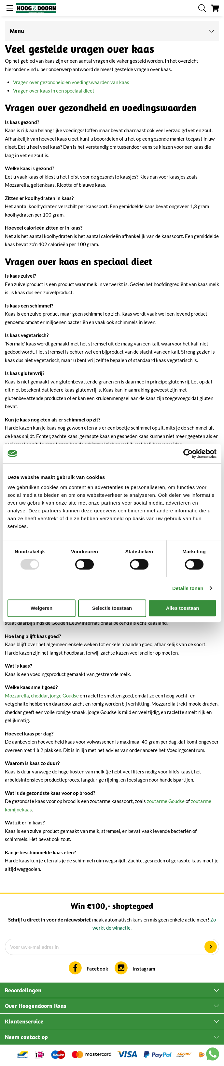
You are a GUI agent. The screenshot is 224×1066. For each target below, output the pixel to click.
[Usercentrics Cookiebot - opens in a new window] (188, 453)
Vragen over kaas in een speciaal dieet (53, 91)
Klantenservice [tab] (24, 1021)
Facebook (97, 969)
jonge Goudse (64, 695)
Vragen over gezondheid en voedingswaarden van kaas (71, 82)
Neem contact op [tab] (26, 1037)
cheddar (39, 695)
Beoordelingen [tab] (23, 990)
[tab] (112, 31)
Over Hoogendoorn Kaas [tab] (35, 1006)
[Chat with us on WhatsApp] (212, 1055)
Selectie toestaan (112, 608)
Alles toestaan (182, 608)
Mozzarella (17, 695)
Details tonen (187, 588)
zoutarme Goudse (166, 801)
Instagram (144, 969)
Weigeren (41, 608)
